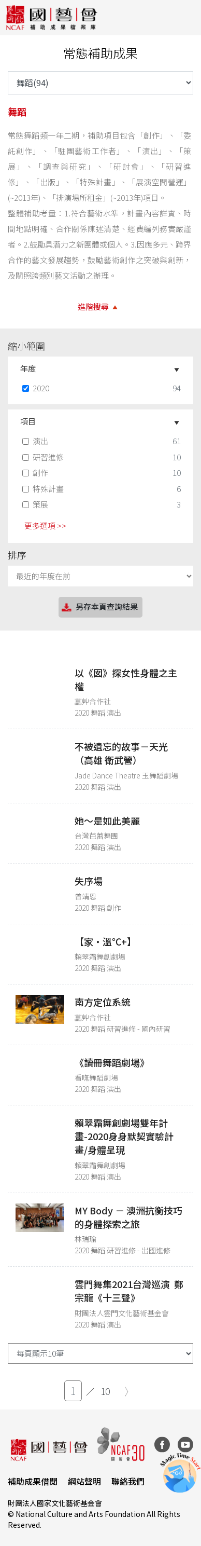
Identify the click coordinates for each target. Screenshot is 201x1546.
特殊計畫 (44, 488)
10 (105, 1391)
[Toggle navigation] (185, 17)
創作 (36, 472)
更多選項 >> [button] (45, 525)
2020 (36, 387)
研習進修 (44, 457)
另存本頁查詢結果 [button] (99, 607)
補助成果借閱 (33, 1481)
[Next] (126, 1392)
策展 (36, 504)
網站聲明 (84, 1481)
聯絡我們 (128, 1481)
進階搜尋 (93, 306)
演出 (36, 440)
